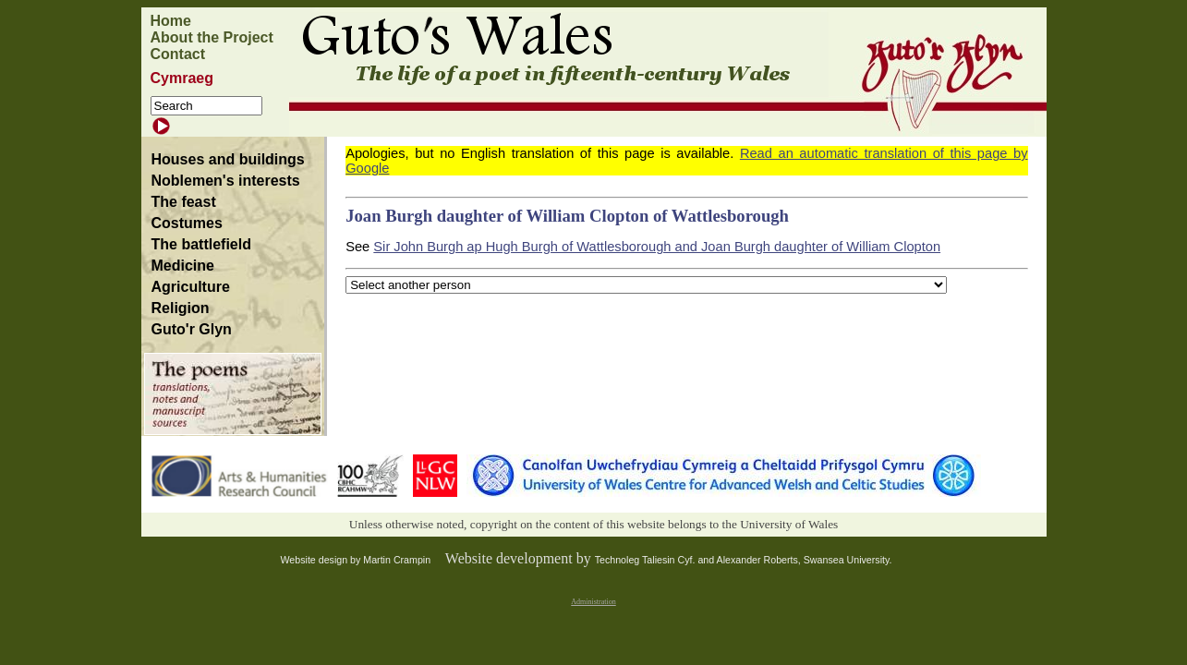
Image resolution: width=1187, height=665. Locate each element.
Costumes (187, 223)
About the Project (212, 37)
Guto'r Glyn (191, 329)
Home (171, 21)
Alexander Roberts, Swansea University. (804, 559)
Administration (593, 602)
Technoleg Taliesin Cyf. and (656, 559)
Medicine (182, 265)
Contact (178, 54)
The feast (183, 202)
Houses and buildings (228, 159)
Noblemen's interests (225, 180)
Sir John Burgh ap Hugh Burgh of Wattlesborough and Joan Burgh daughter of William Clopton (656, 246)
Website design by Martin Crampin (355, 559)
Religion (180, 308)
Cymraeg (182, 78)
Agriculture (190, 287)
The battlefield (201, 244)
